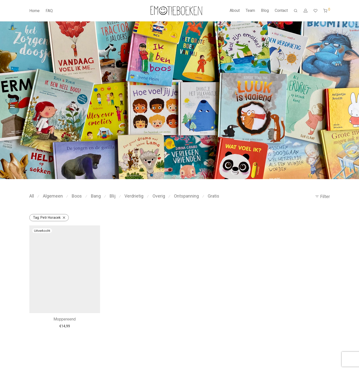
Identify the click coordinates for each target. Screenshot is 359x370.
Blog (265, 10)
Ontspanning (186, 196)
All (31, 196)
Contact (281, 10)
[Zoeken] (296, 11)
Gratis (213, 196)
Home (34, 10)
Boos (77, 196)
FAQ (49, 10)
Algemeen (53, 196)
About (235, 10)
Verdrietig (133, 196)
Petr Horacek (47, 217)
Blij (113, 196)
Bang (96, 196)
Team (250, 10)
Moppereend (64, 319)
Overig (159, 196)
